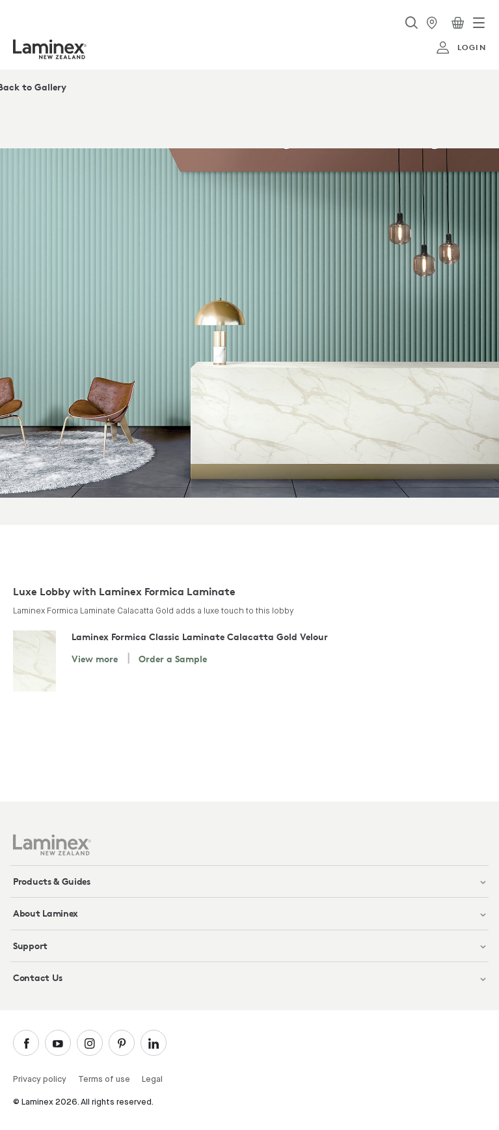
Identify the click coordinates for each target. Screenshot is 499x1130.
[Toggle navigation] (479, 23)
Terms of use (104, 1079)
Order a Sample (173, 658)
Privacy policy (39, 1079)
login (461, 47)
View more (95, 658)
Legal (152, 1079)
